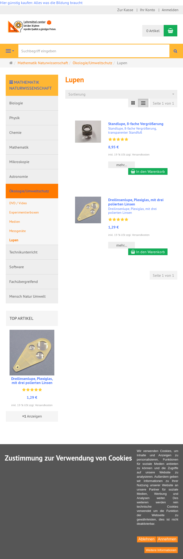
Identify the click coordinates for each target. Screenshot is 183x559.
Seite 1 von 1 (163, 103)
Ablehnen (146, 539)
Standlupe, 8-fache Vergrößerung (135, 123)
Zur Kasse (125, 9)
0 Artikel (153, 30)
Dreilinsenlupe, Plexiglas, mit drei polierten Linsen (135, 202)
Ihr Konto (147, 9)
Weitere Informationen (161, 550)
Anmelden (170, 9)
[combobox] (121, 94)
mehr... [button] (121, 164)
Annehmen (167, 539)
